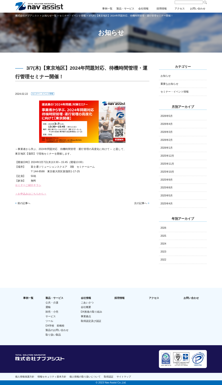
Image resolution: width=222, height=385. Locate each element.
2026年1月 (167, 147)
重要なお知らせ (169, 83)
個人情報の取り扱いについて (85, 376)
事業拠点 (86, 316)
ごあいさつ (87, 302)
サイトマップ (124, 376)
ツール (49, 321)
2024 (163, 243)
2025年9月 (167, 179)
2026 (163, 227)
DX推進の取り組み (91, 311)
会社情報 (143, 8)
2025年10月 (167, 171)
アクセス (180, 8)
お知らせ (166, 75)
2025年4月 (167, 203)
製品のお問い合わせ (57, 330)
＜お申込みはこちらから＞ (30, 193)
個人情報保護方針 (24, 376)
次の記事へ (140, 203)
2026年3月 (167, 132)
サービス (51, 316)
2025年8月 (167, 187)
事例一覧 (107, 8)
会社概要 (86, 307)
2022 (163, 259)
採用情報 (162, 8)
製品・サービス (125, 8)
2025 (163, 235)
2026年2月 (167, 140)
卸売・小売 (52, 311)
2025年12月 (167, 155)
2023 (163, 251)
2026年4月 (167, 124)
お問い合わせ (197, 8)
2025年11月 (167, 163)
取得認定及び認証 (91, 321)
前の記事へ (24, 203)
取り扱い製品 (53, 334)
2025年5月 (167, 195)
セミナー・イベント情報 (42, 94)
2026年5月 (167, 116)
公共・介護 (52, 302)
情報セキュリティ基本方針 (52, 376)
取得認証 (108, 376)
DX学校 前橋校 (55, 325)
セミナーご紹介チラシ (28, 185)
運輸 (48, 307)
